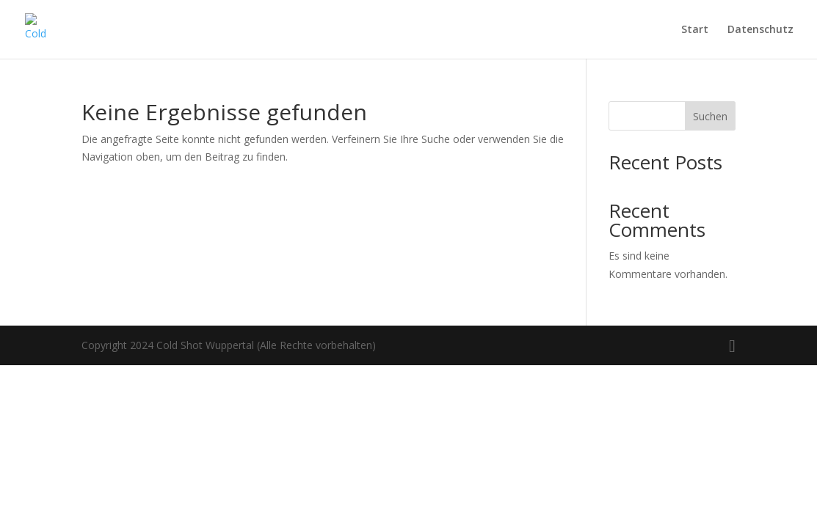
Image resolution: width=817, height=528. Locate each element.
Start (694, 30)
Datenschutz (760, 30)
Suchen (710, 116)
